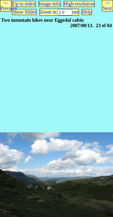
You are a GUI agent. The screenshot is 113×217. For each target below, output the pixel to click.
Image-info (49, 3)
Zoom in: (49, 11)
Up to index (23, 3)
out (75, 11)
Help (86, 11)
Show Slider (24, 11)
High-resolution (79, 3)
